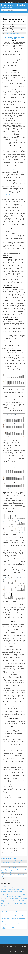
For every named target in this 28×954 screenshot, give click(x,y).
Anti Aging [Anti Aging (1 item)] (7, 886)
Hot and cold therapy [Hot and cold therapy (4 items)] (10, 893)
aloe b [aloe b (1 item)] (2, 886)
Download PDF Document (13, 33)
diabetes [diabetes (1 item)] (9, 889)
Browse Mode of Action (9, 858)
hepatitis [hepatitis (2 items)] (23, 891)
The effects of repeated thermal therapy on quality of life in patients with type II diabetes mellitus (14, 916)
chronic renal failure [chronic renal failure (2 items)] (19, 887)
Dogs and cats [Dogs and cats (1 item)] (16, 889)
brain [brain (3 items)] (11, 888)
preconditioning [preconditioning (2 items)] (11, 900)
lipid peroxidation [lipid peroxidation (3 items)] (21, 893)
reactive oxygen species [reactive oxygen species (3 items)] (19, 900)
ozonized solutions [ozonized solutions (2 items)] (18, 898)
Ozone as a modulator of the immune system (11, 867)
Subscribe (3, 879)
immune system (8, 852)
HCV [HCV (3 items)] (21, 891)
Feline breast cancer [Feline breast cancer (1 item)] (17, 891)
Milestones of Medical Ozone (7, 872)
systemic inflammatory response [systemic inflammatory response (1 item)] (10, 903)
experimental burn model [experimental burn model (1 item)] (10, 891)
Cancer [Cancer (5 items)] (14, 888)
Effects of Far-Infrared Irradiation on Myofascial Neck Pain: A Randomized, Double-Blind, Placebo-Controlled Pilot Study (13, 920)
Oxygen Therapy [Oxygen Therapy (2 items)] (4, 896)
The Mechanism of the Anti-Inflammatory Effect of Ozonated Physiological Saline (12, 864)
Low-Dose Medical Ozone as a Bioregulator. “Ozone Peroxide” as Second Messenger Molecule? (12, 861)
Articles (14, 948)
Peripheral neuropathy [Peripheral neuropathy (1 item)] (4, 900)
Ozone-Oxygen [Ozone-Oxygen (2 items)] (15, 896)
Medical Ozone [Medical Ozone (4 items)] (4, 894)
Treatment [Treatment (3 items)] (17, 903)
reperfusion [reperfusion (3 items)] (3, 901)
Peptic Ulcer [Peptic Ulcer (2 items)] (24, 898)
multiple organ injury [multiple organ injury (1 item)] (11, 894)
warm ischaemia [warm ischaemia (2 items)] (23, 903)
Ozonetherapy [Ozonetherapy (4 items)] (11, 898)
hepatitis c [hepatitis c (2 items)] (3, 893)
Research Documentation (20, 946)
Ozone (12, 852)
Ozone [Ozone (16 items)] (9, 896)
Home (4, 946)
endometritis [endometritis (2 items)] (3, 891)
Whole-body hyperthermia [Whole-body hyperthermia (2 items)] (6, 905)
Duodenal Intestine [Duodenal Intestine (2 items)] (22, 889)
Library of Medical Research (10, 2)
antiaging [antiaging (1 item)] (4, 886)
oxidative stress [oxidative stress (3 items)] (22, 894)
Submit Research (10, 946)
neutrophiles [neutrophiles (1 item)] (16, 894)
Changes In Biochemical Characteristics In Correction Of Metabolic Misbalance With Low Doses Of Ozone (13, 870)
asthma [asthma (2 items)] (5, 887)
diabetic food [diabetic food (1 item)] (12, 889)
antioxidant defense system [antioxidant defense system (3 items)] (15, 886)
